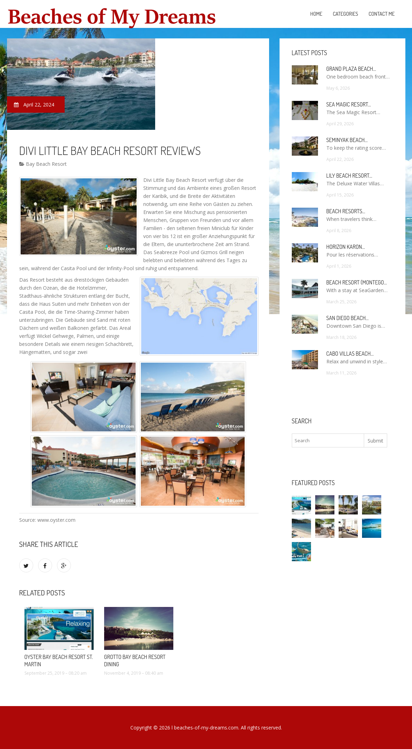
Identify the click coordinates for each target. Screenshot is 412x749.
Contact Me (382, 13)
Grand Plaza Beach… (351, 68)
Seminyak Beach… (347, 139)
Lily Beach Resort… (349, 175)
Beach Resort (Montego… (356, 282)
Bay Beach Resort (43, 164)
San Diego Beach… (347, 317)
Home (316, 13)
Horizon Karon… (345, 246)
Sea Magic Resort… (348, 104)
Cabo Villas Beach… (350, 353)
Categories (345, 13)
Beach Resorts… (346, 211)
